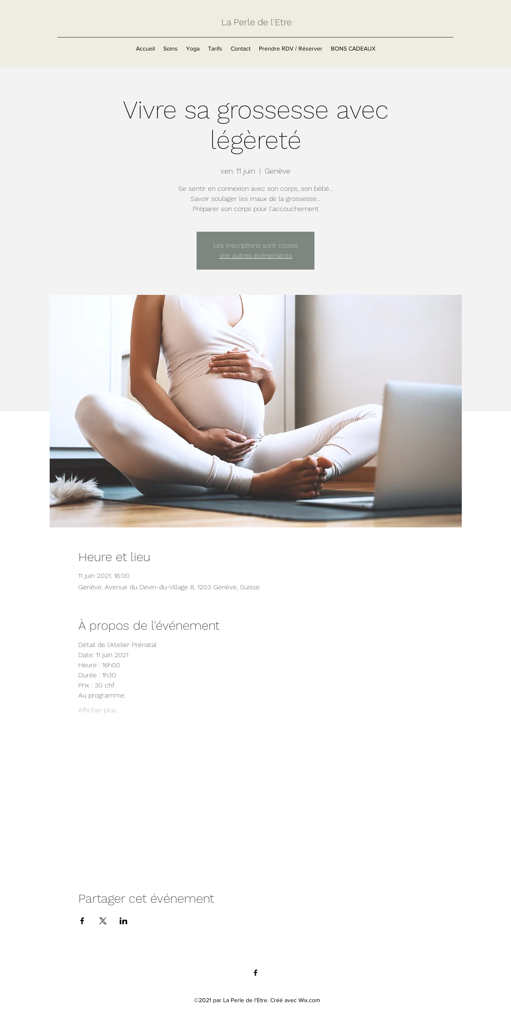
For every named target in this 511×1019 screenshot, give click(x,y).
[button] (170, 48)
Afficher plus (97, 710)
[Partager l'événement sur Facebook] (82, 920)
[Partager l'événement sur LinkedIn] (124, 920)
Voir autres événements (255, 255)
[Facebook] (255, 972)
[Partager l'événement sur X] (103, 920)
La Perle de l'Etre (256, 22)
